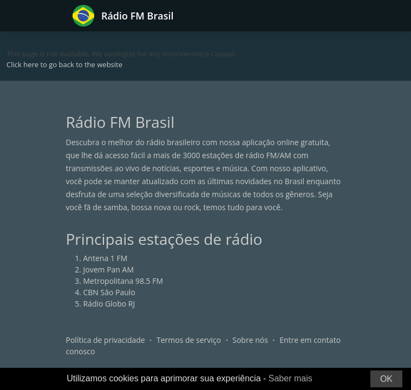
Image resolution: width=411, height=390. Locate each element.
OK (386, 379)
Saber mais (290, 378)
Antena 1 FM (105, 258)
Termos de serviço (188, 340)
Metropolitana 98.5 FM (123, 281)
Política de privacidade (105, 340)
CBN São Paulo (109, 292)
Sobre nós (250, 340)
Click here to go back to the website (64, 64)
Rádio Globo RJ (109, 303)
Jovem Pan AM (108, 269)
